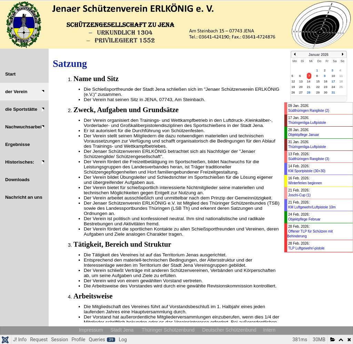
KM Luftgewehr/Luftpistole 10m (312, 207)
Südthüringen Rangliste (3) (308, 159)
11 (341, 76)
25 (341, 87)
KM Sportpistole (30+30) (306, 171)
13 (301, 81)
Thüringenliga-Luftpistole (307, 123)
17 (333, 81)
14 (308, 81)
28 (308, 92)
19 (293, 87)
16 (325, 81)
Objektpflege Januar (303, 135)
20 (301, 87)
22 (318, 87)
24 (333, 87)
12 (293, 81)
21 (308, 87)
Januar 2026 (319, 55)
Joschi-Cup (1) (299, 195)
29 (318, 92)
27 (301, 92)
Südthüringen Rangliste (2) (308, 110)
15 (318, 81)
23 (325, 87)
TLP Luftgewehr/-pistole (306, 248)
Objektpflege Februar (304, 219)
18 (341, 81)
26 (293, 92)
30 (325, 92)
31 (333, 92)
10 (333, 76)
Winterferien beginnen (305, 183)
